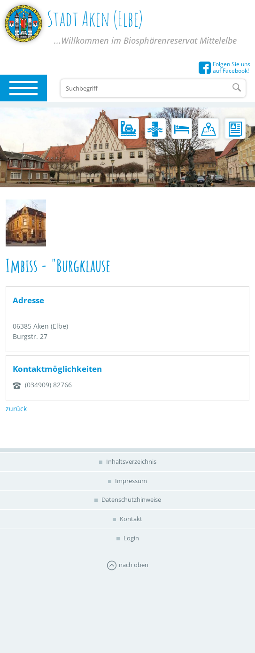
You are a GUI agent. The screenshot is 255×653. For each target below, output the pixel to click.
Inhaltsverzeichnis (130, 461)
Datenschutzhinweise (130, 499)
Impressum (130, 480)
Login (130, 538)
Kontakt (130, 519)
